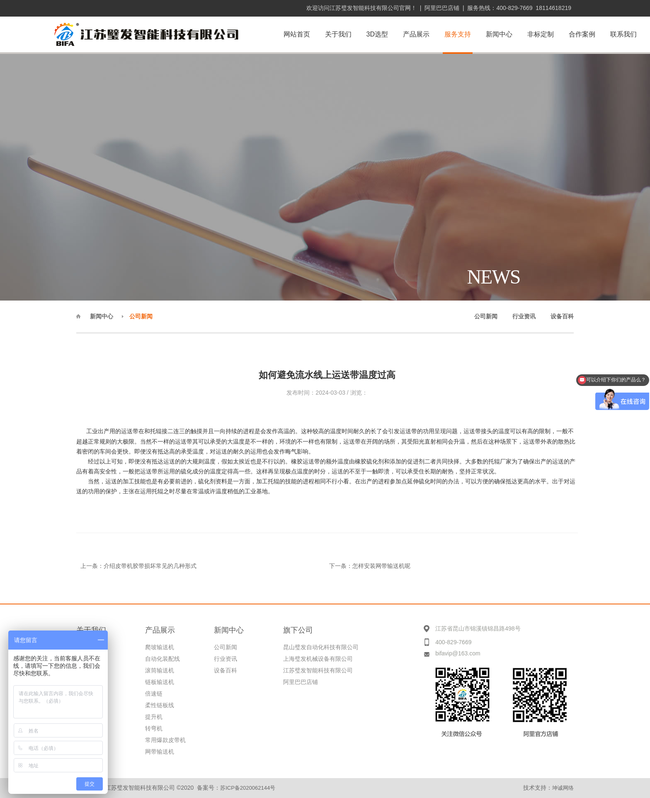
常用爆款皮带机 (165, 740)
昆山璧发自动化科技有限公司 (321, 647)
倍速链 (153, 693)
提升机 (153, 716)
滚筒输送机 (159, 670)
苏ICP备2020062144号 (247, 788)
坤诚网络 (563, 788)
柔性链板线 (159, 705)
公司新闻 (225, 647)
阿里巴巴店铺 (441, 8)
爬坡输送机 (159, 647)
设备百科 (225, 670)
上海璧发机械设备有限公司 (318, 658)
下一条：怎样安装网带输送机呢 (369, 566)
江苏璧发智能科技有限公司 (318, 670)
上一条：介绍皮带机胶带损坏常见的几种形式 (138, 566)
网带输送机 (159, 751)
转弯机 (153, 728)
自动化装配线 (162, 658)
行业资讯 (225, 658)
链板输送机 (159, 682)
